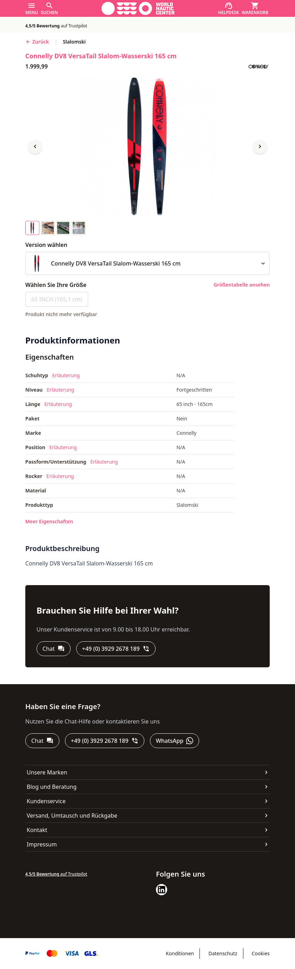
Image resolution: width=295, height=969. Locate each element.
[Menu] (31, 8)
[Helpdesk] (229, 8)
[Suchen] (49, 8)
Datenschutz (222, 953)
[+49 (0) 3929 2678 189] (116, 648)
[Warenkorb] (255, 8)
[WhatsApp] (174, 740)
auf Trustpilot (56, 26)
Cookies (261, 953)
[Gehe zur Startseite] (138, 8)
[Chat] (54, 648)
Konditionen (180, 953)
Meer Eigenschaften (49, 521)
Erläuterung (66, 375)
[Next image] (260, 146)
